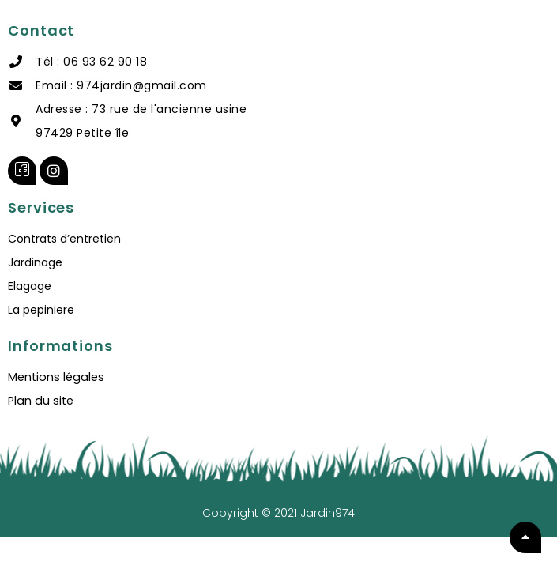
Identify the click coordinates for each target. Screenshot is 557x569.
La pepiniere (41, 310)
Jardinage (35, 262)
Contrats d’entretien (64, 239)
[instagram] (54, 170)
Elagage (29, 286)
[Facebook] (22, 170)
